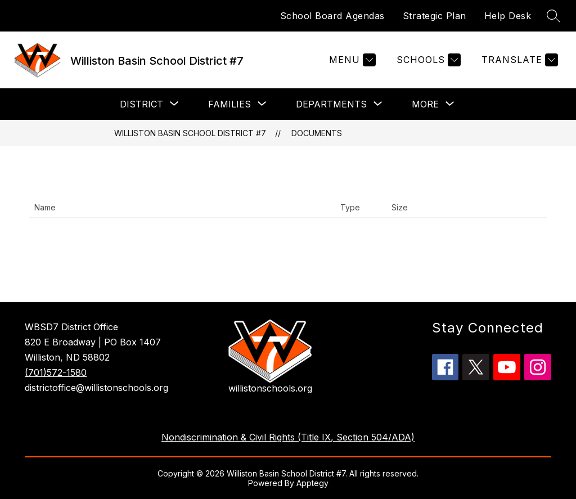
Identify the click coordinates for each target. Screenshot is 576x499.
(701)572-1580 (56, 372)
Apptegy (312, 483)
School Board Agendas (332, 15)
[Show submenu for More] (425, 104)
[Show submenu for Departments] (331, 104)
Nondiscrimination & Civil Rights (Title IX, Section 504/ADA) (288, 437)
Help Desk (508, 15)
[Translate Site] (518, 60)
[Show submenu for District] (141, 104)
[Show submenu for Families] (229, 104)
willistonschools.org (270, 388)
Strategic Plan (434, 15)
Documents (316, 133)
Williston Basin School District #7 (190, 133)
